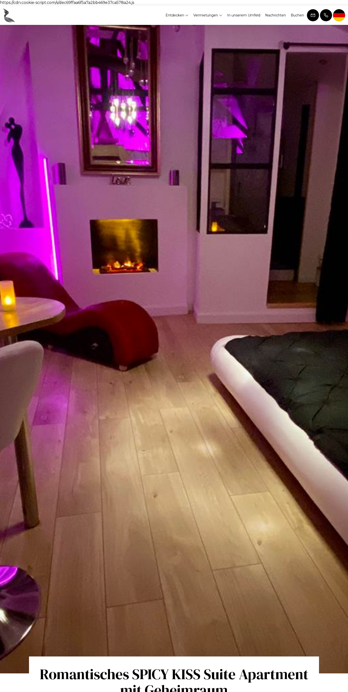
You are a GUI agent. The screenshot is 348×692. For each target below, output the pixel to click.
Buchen (297, 15)
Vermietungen (207, 15)
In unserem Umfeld (243, 15)
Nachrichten (275, 15)
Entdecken (177, 15)
